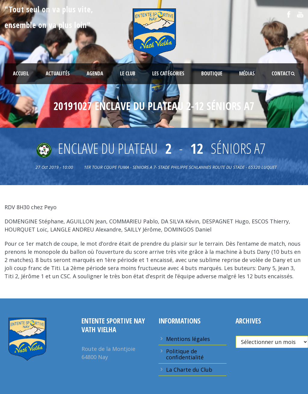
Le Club (127, 73)
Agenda (95, 73)
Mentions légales (188, 338)
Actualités (58, 73)
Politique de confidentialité (185, 354)
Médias (247, 73)
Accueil (21, 73)
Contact (281, 73)
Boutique (211, 73)
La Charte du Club (189, 369)
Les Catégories (168, 73)
